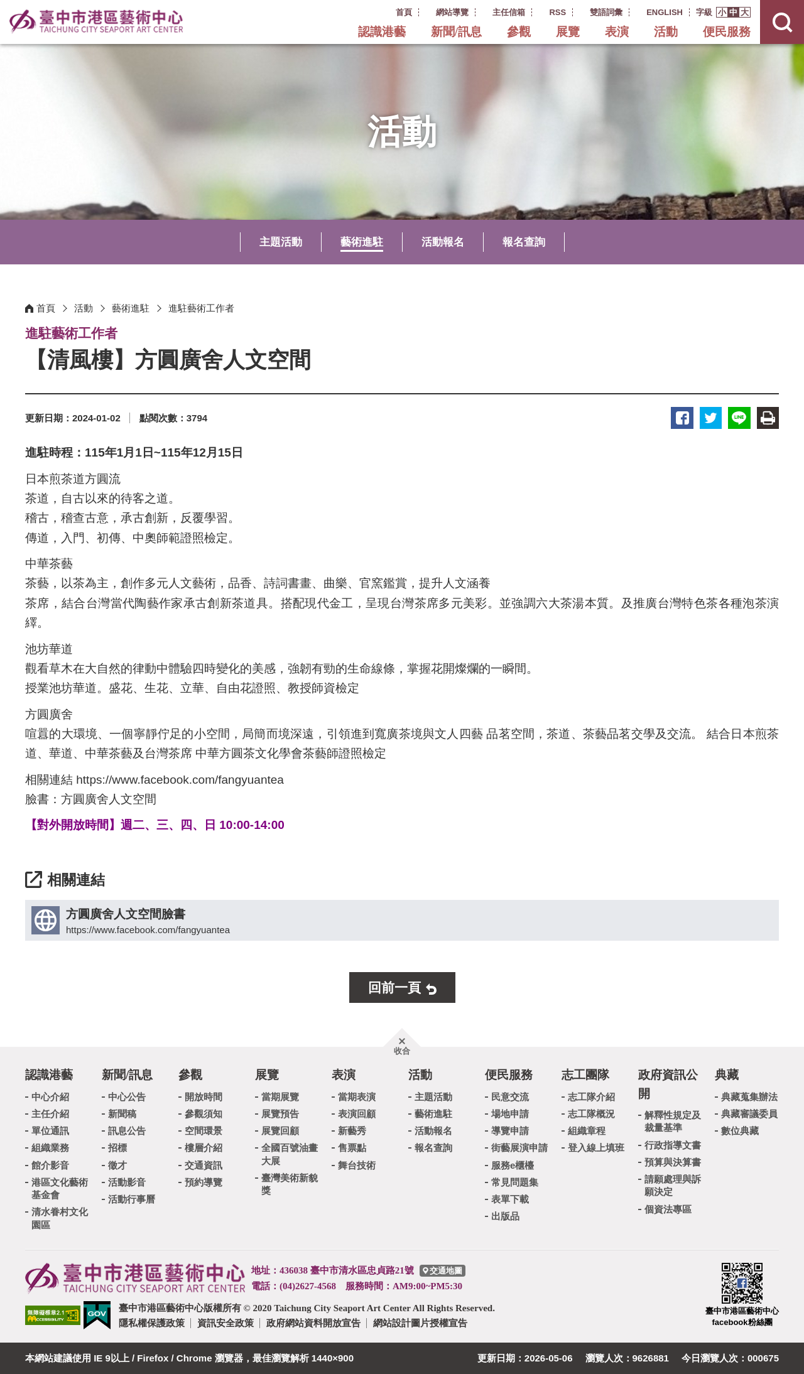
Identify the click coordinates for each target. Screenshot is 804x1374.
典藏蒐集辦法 (749, 1096)
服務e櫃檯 (512, 1164)
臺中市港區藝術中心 (97, 22)
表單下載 (510, 1199)
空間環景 (203, 1130)
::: (379, 11)
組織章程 (587, 1130)
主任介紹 (50, 1113)
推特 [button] (711, 418)
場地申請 (510, 1113)
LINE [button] (740, 418)
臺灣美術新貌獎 (289, 1184)
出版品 (505, 1216)
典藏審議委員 (749, 1113)
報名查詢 (524, 242)
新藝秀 (352, 1130)
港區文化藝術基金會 (59, 1188)
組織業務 (50, 1147)
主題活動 (280, 242)
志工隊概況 (591, 1113)
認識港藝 (382, 31)
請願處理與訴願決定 (672, 1185)
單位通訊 (50, 1130)
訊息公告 (127, 1130)
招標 (117, 1147)
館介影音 (50, 1164)
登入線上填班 (596, 1147)
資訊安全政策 (225, 1322)
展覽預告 (280, 1113)
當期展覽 (280, 1096)
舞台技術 (357, 1164)
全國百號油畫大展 (289, 1154)
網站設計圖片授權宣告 (420, 1322)
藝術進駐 (361, 242)
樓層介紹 (203, 1147)
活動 (666, 31)
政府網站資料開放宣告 (313, 1322)
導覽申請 (510, 1130)
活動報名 (442, 242)
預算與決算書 (672, 1161)
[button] (722, 12)
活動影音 (127, 1182)
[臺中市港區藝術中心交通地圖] (442, 1271)
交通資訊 (203, 1164)
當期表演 (357, 1096)
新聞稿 (122, 1113)
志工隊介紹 (591, 1096)
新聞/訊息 (456, 31)
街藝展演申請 (519, 1147)
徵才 (117, 1164)
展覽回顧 (280, 1130)
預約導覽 (203, 1182)
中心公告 (127, 1096)
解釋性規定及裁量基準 (672, 1121)
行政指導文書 (672, 1144)
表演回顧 (357, 1113)
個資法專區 (668, 1208)
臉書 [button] (683, 418)
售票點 (352, 1147)
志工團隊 (585, 1074)
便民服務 (727, 31)
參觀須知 (203, 1113)
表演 (617, 31)
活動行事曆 (131, 1199)
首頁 (45, 308)
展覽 (568, 31)
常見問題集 (514, 1182)
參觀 (519, 31)
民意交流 (510, 1096)
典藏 (727, 1074)
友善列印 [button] (768, 418)
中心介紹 (50, 1096)
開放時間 (203, 1096)
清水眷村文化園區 (59, 1218)
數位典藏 (740, 1130)
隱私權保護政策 (152, 1322)
